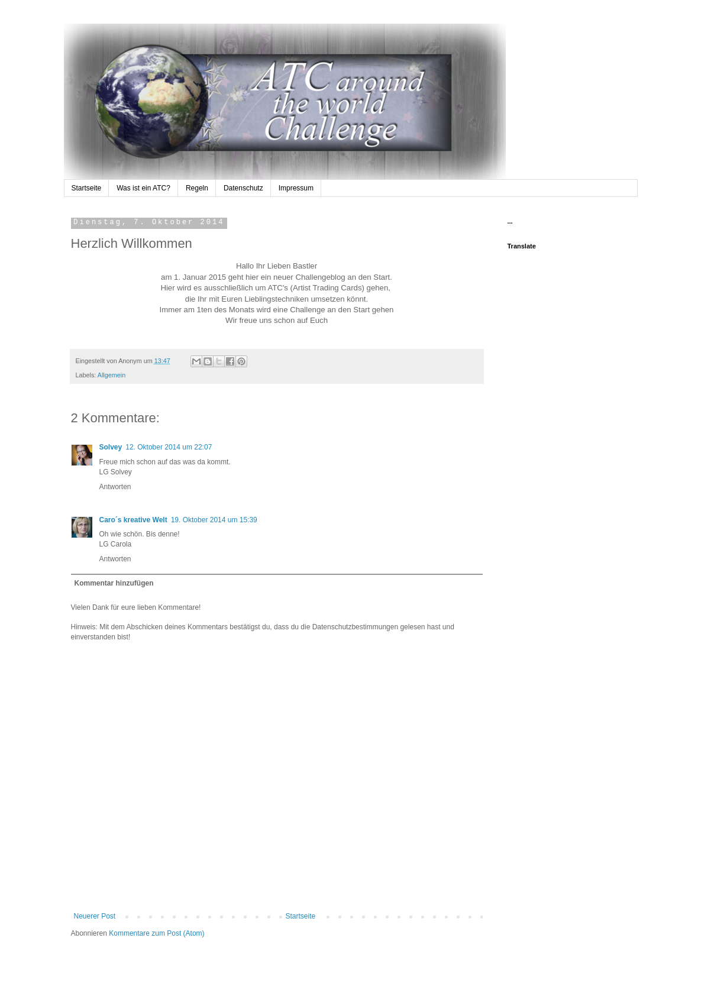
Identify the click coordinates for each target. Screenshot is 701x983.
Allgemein (111, 375)
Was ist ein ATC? (143, 188)
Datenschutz (243, 188)
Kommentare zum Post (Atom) (156, 933)
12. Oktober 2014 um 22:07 (168, 447)
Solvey (110, 447)
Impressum (296, 188)
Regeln (197, 188)
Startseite (87, 188)
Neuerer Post (95, 916)
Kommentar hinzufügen (114, 583)
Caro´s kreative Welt (133, 520)
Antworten (115, 487)
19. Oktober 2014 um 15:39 (214, 520)
